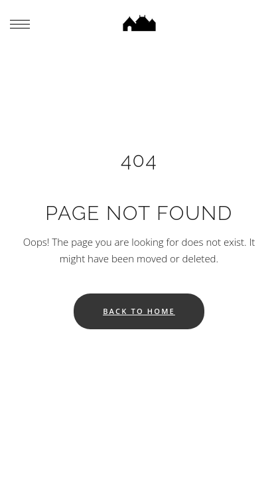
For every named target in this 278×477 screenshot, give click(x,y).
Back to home (139, 311)
